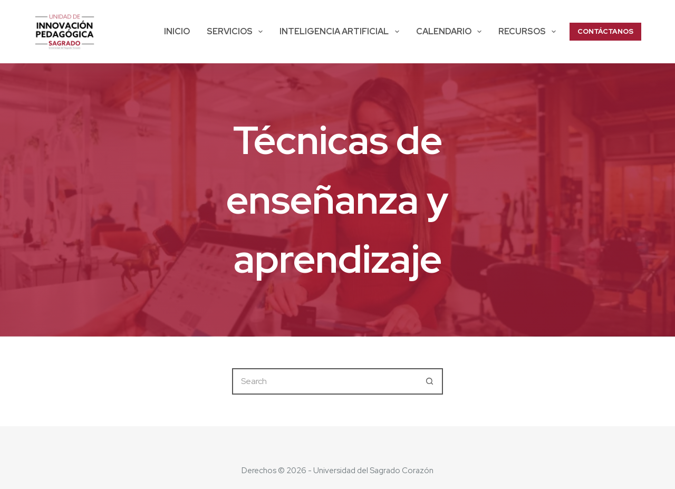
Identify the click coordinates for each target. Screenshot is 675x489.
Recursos (529, 31)
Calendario (451, 31)
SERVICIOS (237, 31)
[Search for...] (324, 381)
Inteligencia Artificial (341, 31)
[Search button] (430, 381)
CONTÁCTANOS (605, 31)
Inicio (177, 31)
